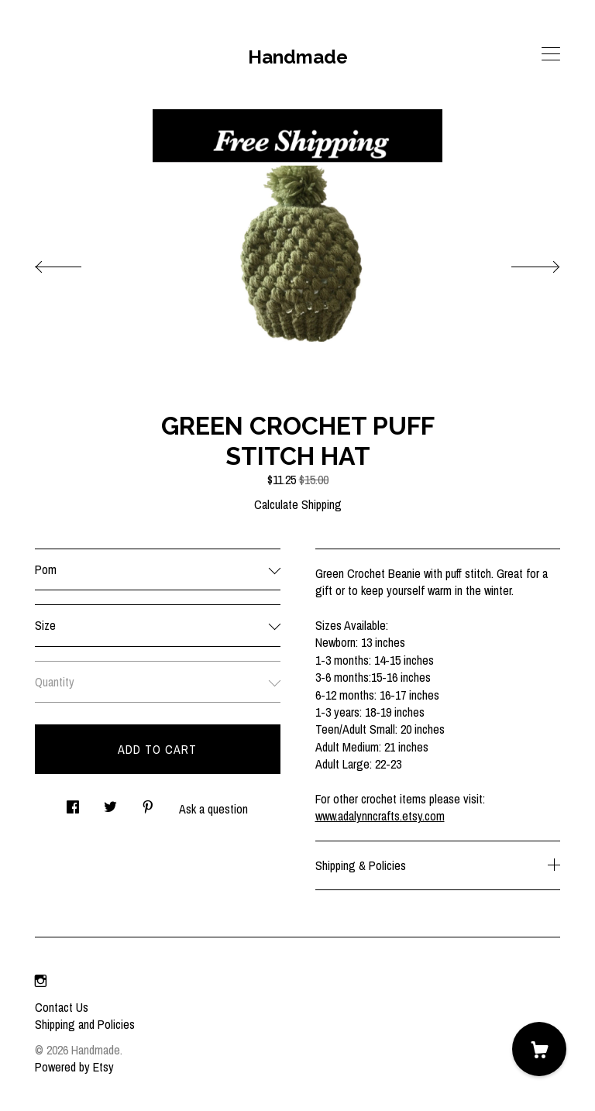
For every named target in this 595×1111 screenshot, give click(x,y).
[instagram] (40, 980)
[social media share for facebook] (73, 802)
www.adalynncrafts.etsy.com (380, 815)
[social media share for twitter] (110, 802)
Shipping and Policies (85, 1024)
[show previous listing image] (73, 262)
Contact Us (61, 1007)
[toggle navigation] (551, 54)
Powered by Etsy (74, 1066)
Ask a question (213, 808)
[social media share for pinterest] (148, 802)
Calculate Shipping (298, 504)
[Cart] (539, 1049)
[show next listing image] (521, 262)
